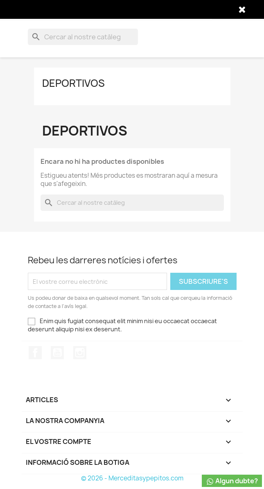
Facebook (35, 352)
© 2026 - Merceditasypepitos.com (132, 478)
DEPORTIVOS (73, 83)
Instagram (79, 352)
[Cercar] (83, 37)
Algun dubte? (232, 481)
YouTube (57, 352)
